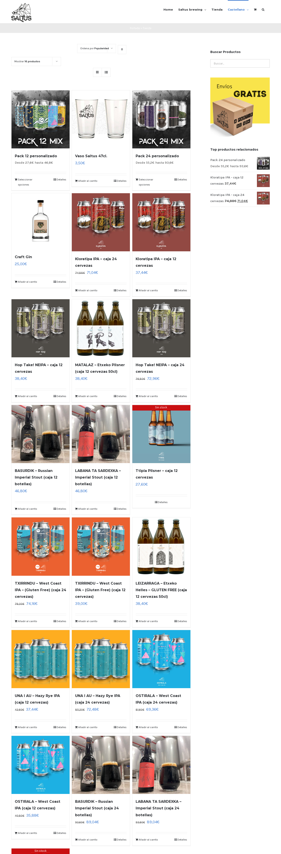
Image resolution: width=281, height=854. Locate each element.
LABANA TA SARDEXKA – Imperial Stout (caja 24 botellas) (158, 808)
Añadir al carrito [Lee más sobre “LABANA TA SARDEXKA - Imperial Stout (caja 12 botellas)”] (87, 508)
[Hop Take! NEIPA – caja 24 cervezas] (161, 328)
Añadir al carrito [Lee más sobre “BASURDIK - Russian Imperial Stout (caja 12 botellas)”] (27, 508)
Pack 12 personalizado (36, 156)
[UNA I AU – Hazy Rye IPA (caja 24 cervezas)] (101, 659)
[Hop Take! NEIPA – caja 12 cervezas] (40, 328)
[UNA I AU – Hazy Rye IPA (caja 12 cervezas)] (40, 659)
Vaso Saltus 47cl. (91, 156)
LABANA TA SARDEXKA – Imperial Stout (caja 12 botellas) (98, 477)
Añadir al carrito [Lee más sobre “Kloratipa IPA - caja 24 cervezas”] (87, 290)
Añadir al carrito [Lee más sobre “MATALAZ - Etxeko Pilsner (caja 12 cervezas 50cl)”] (87, 396)
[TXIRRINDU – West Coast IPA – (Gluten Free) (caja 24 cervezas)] (40, 546)
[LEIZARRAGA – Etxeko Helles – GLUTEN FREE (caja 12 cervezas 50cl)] (161, 546)
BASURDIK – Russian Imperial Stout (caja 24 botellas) (97, 808)
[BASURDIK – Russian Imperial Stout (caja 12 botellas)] (40, 434)
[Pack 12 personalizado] (40, 119)
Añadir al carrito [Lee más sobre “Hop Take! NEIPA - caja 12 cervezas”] (27, 396)
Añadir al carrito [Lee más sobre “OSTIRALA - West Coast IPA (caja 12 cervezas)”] (27, 833)
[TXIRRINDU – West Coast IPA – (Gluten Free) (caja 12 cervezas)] (101, 546)
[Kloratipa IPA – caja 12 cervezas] (161, 222)
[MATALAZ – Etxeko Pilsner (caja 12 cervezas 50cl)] (101, 328)
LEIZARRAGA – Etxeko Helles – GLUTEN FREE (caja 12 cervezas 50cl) (161, 590)
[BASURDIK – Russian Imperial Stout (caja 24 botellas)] (101, 765)
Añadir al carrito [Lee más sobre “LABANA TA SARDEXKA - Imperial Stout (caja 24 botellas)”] (148, 839)
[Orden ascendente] (122, 49)
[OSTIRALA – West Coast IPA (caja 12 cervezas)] (40, 765)
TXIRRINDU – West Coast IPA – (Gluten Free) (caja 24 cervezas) (40, 590)
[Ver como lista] (106, 72)
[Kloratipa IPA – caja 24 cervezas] (101, 222)
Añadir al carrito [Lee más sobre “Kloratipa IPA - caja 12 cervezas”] (148, 290)
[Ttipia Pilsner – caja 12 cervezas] (161, 434)
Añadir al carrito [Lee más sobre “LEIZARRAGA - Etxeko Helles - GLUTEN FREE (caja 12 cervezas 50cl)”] (148, 621)
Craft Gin (23, 257)
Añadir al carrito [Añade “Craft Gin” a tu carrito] (27, 281)
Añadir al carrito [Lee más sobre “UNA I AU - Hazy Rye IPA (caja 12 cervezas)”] (27, 727)
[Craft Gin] (40, 221)
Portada (135, 28)
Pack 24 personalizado (157, 156)
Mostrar (27, 61)
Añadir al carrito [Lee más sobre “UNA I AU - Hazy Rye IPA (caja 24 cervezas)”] (87, 727)
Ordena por (94, 48)
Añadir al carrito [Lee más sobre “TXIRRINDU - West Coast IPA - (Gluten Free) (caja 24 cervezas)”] (27, 621)
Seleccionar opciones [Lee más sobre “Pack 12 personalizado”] (25, 182)
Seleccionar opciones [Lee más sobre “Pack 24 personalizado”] (146, 182)
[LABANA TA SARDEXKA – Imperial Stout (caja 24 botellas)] (161, 765)
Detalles (61, 179)
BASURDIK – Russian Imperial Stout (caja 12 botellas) (36, 477)
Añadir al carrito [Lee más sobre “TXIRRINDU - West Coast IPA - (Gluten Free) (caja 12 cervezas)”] (87, 621)
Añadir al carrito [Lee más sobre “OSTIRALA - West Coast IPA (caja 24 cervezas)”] (148, 727)
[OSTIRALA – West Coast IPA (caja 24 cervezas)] (161, 659)
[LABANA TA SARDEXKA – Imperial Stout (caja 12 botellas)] (101, 434)
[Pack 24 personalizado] (161, 119)
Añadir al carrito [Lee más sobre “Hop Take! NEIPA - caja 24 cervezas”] (148, 396)
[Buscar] (263, 9)
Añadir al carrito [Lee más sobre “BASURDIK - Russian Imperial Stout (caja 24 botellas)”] (87, 839)
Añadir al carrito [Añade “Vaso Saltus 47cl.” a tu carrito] (87, 180)
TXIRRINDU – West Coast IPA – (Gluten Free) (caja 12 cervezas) (100, 590)
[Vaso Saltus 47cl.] (101, 119)
